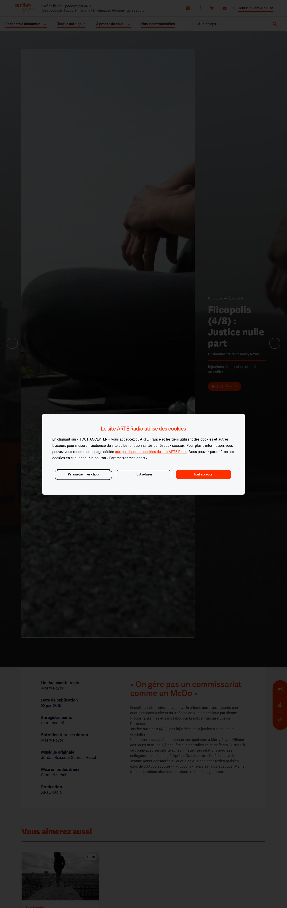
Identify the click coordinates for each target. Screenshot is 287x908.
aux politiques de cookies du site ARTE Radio (151, 451)
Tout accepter (204, 474)
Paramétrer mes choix (83, 474)
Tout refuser (143, 474)
